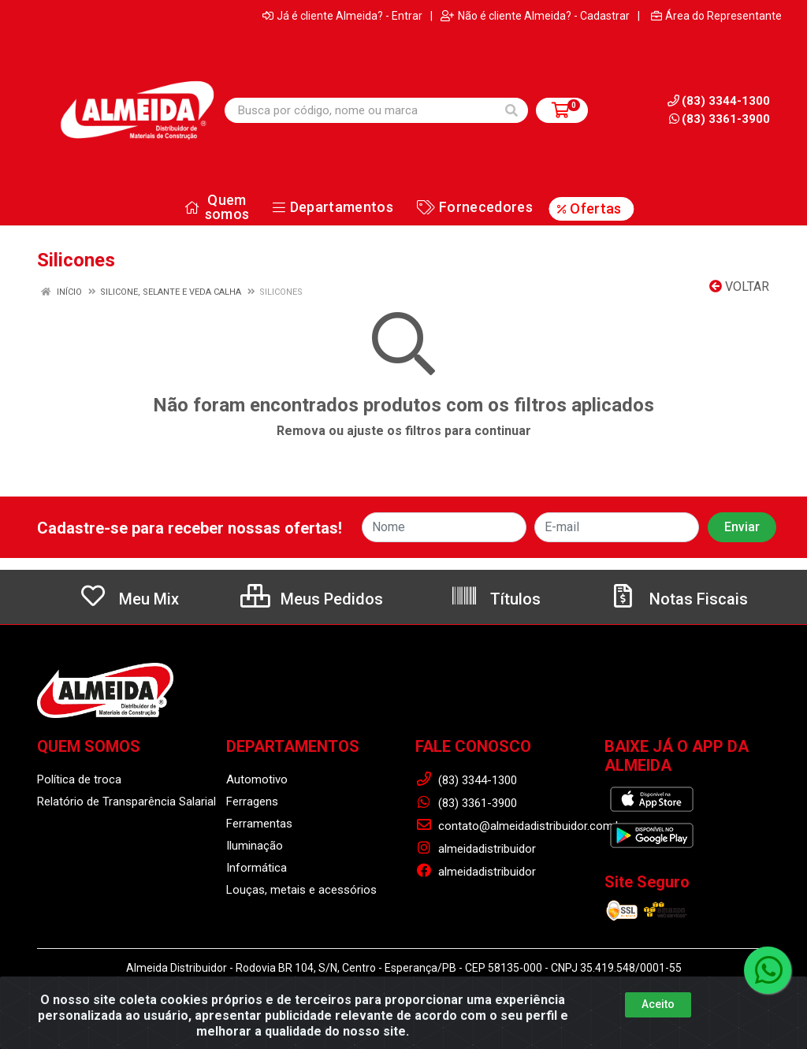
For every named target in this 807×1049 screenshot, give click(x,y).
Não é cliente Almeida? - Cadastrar (535, 15)
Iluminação (254, 846)
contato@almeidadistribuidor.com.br (520, 826)
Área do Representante (716, 15)
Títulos (495, 599)
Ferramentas (259, 824)
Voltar (739, 286)
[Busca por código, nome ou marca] (360, 110)
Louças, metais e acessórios (301, 890)
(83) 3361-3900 (719, 119)
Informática (256, 868)
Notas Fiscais (678, 599)
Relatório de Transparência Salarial (126, 801)
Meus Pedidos (311, 599)
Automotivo (257, 779)
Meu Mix (129, 599)
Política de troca (79, 779)
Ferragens (252, 801)
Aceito (658, 1004)
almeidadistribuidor (475, 849)
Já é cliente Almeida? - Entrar (342, 15)
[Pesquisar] (511, 110)
